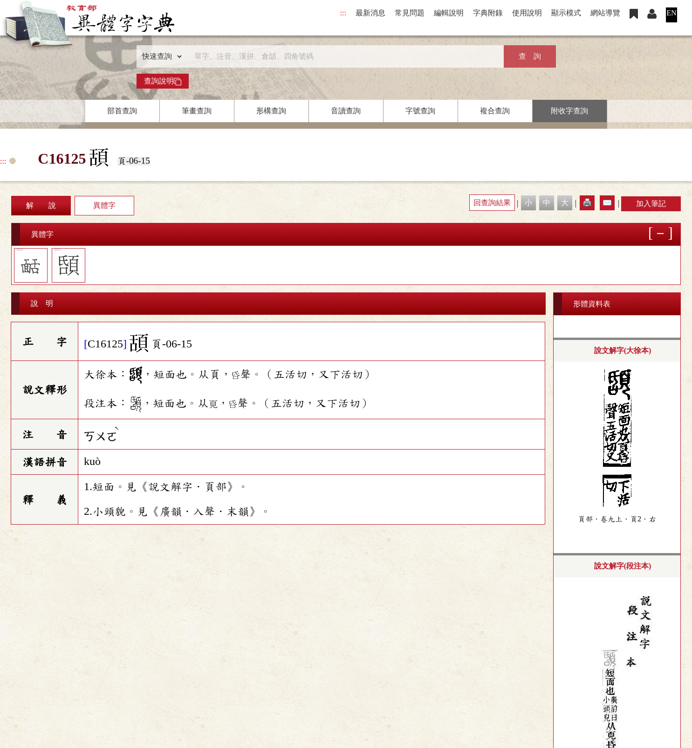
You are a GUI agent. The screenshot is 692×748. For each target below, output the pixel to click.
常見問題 (410, 13)
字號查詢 (420, 111)
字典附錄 (488, 13)
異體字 (104, 205)
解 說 (41, 205)
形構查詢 (271, 111)
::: (343, 13)
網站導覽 (605, 13)
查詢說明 (162, 81)
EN (671, 13)
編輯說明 (449, 13)
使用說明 (527, 13)
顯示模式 (566, 13)
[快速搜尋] (343, 56)
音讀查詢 (346, 111)
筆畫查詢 (197, 111)
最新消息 (370, 13)
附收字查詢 (569, 111)
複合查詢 (495, 111)
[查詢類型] (160, 56)
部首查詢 (122, 111)
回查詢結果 (492, 203)
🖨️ (587, 203)
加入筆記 (651, 204)
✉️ (607, 203)
